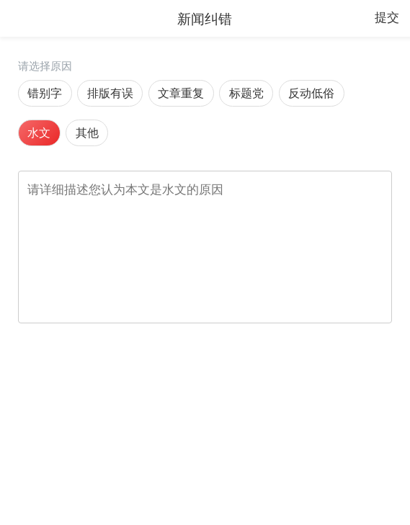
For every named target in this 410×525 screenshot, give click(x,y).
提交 (387, 17)
